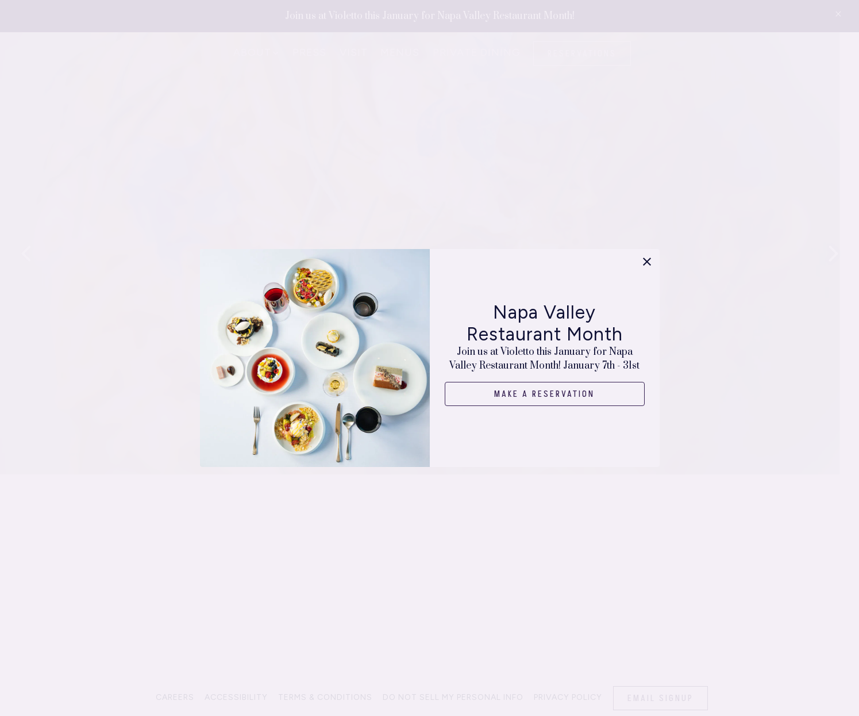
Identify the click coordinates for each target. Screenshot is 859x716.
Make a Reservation (544, 393)
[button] (647, 262)
